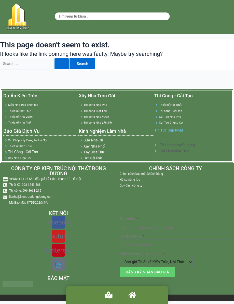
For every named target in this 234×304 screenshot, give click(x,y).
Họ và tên (128, 219)
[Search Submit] (61, 63)
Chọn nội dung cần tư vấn (141, 254)
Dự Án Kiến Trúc (22, 96)
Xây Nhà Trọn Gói (98, 96)
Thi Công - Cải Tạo (175, 96)
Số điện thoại (131, 237)
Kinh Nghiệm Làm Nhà (104, 131)
